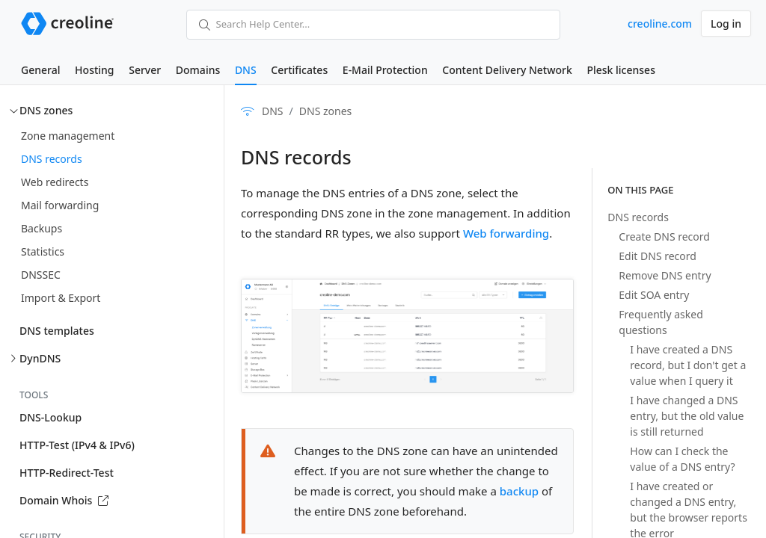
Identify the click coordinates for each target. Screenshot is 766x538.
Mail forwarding (60, 205)
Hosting (94, 70)
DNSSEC (41, 275)
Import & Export (60, 298)
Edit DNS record (657, 256)
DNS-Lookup (50, 417)
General (40, 70)
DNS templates (56, 331)
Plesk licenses (620, 70)
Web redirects (54, 182)
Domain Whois (63, 500)
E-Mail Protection (385, 70)
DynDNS (40, 358)
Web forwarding (506, 233)
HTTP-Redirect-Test (66, 473)
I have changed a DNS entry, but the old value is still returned (687, 416)
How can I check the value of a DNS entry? (682, 459)
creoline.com (660, 23)
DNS (246, 70)
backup (519, 490)
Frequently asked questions (660, 322)
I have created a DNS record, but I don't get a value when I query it (688, 365)
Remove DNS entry (665, 275)
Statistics (42, 251)
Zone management (67, 136)
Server (145, 70)
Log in (726, 23)
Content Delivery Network (507, 70)
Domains (198, 70)
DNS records (51, 159)
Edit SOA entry (654, 295)
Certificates (299, 70)
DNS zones (46, 110)
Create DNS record (664, 236)
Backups (41, 228)
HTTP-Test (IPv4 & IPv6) (77, 445)
